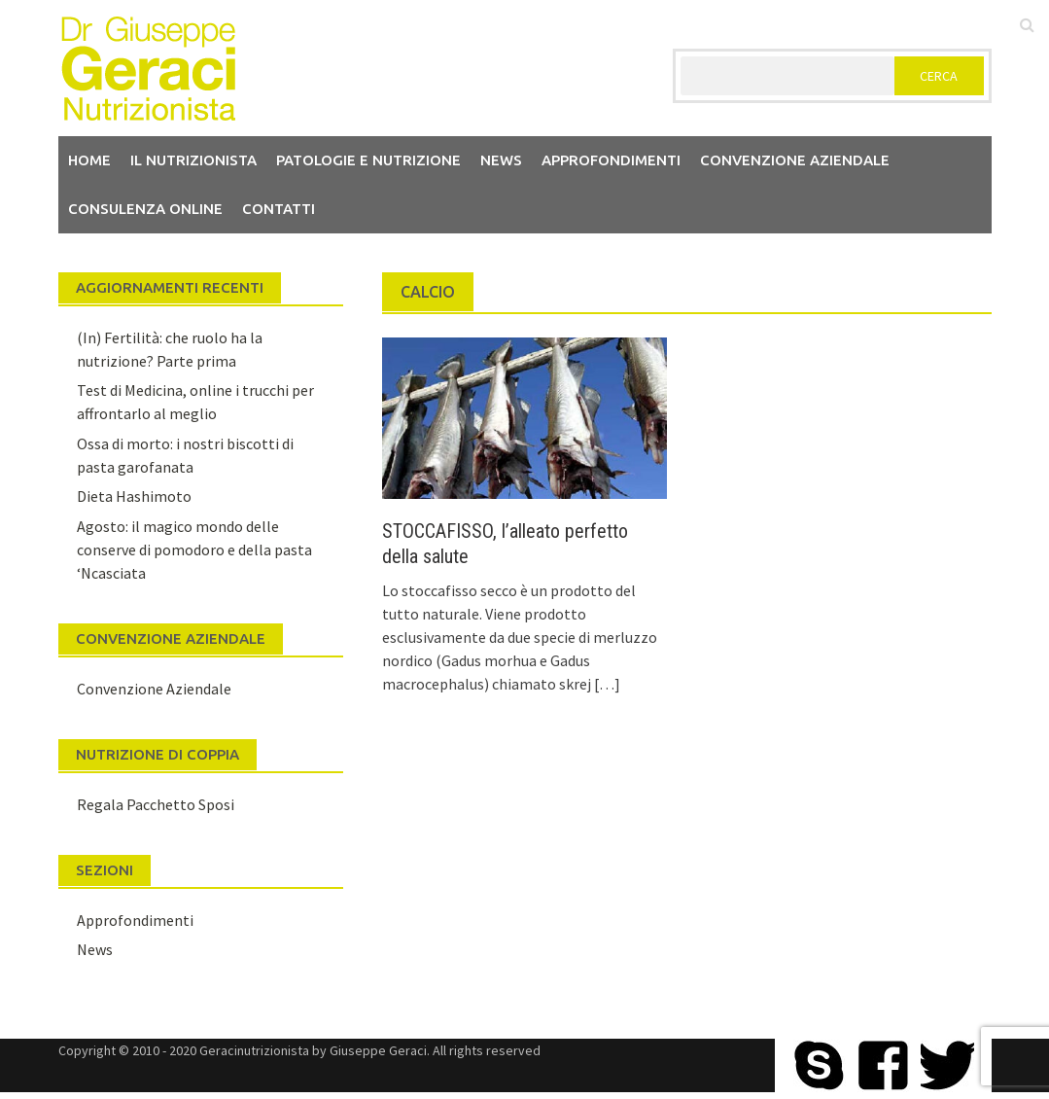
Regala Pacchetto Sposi (155, 804)
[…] (605, 683)
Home (89, 160)
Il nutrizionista (193, 160)
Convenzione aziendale (795, 160)
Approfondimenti (611, 160)
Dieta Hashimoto (134, 496)
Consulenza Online (145, 208)
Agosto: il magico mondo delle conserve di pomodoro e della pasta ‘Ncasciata (194, 549)
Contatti (278, 208)
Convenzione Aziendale (154, 688)
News (501, 160)
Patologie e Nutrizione (368, 160)
